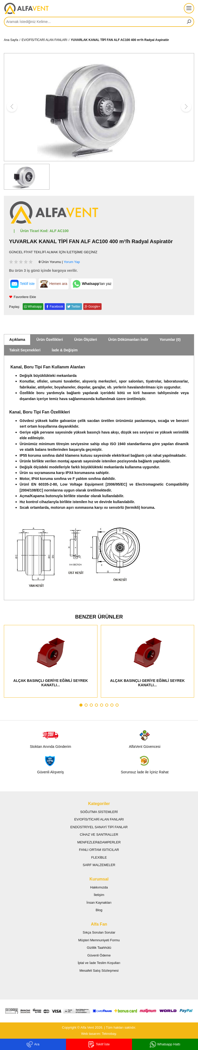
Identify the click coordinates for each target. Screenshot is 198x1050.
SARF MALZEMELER (99, 865)
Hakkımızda (99, 887)
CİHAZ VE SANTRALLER (99, 834)
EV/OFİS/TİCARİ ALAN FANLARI (44, 40)
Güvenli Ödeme (99, 955)
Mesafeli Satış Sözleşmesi (99, 970)
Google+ (94, 306)
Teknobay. (109, 1034)
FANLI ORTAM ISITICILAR (99, 850)
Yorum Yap (72, 262)
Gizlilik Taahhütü (99, 948)
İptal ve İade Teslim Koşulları (99, 963)
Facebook (56, 306)
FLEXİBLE (99, 857)
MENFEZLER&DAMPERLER (99, 842)
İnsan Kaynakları (99, 902)
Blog (99, 910)
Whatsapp (35, 306)
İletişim (99, 895)
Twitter (75, 306)
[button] (80, 705)
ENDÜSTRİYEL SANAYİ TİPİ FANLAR (99, 827)
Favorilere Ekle (22, 297)
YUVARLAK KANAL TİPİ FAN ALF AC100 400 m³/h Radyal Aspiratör (120, 40)
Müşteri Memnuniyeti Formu (99, 940)
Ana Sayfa (11, 40)
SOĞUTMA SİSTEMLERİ (99, 812)
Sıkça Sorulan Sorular (99, 932)
